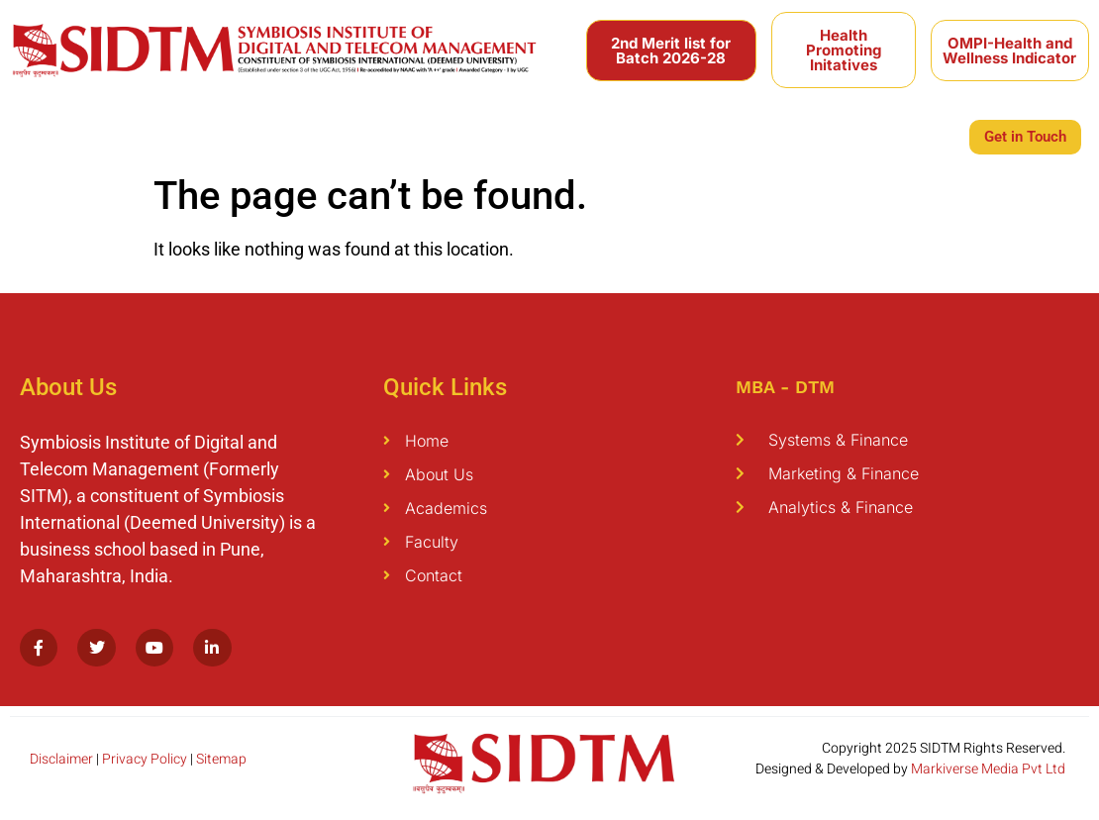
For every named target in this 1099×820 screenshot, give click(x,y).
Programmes (239, 135)
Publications (430, 135)
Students (529, 135)
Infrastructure (888, 135)
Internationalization (651, 135)
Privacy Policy (144, 759)
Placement (778, 135)
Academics (131, 135)
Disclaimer (61, 759)
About (45, 135)
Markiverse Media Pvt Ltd (988, 769)
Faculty (335, 135)
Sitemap (221, 759)
